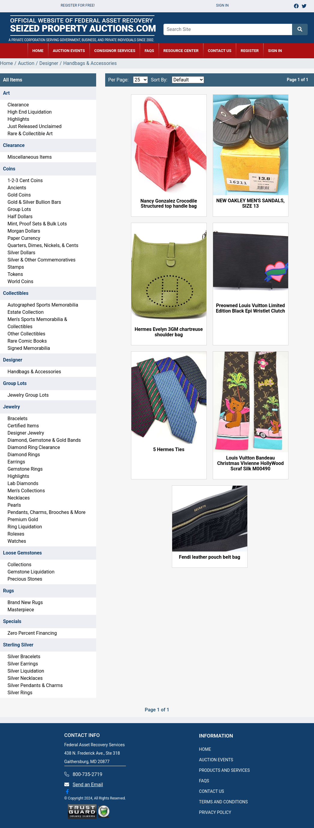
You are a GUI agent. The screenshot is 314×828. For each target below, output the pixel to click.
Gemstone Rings (25, 469)
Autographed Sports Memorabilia (43, 305)
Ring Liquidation (25, 527)
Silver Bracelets (24, 656)
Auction (26, 63)
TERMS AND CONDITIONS (223, 801)
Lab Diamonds (23, 483)
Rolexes (16, 534)
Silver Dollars (21, 252)
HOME (38, 50)
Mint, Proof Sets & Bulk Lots (37, 224)
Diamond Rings (24, 454)
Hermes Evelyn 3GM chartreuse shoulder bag (169, 332)
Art (6, 93)
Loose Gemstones (22, 553)
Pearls (14, 505)
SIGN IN (275, 50)
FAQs (149, 50)
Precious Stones (25, 579)
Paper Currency (24, 238)
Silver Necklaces (25, 678)
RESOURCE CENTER (181, 50)
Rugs (8, 591)
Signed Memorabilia (29, 348)
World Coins (20, 281)
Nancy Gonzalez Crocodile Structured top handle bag (168, 203)
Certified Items (23, 426)
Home (6, 63)
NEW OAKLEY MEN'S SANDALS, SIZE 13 (250, 203)
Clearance (18, 105)
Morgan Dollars (24, 231)
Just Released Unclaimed (35, 126)
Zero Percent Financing (32, 633)
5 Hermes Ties (168, 449)
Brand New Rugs (25, 602)
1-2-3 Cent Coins (25, 180)
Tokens (15, 274)
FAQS (204, 780)
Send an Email (88, 784)
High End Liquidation (30, 112)
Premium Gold (23, 519)
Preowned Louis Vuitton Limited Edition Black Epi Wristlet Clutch (250, 308)
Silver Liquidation (26, 671)
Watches (17, 541)
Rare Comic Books (27, 341)
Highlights (18, 119)
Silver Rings (20, 692)
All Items (12, 80)
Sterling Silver (18, 645)
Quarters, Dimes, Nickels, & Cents (43, 245)
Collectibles (16, 293)
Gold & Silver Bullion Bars (34, 202)
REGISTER (250, 50)
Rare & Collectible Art (30, 133)
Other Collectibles (26, 334)
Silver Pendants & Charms (35, 685)
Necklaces (19, 498)
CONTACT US (219, 50)
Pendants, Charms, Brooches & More (46, 512)
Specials (12, 621)
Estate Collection (26, 312)
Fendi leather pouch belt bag (209, 557)
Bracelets (18, 418)
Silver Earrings (23, 664)
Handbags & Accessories (34, 371)
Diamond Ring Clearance (34, 447)
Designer (48, 63)
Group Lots (19, 209)
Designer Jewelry (26, 433)
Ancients (17, 188)
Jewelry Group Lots (28, 395)
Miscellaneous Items (30, 157)
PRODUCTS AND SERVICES (224, 770)
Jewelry (11, 407)
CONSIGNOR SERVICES (115, 50)
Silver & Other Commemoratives (41, 260)
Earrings (16, 462)
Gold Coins (19, 195)
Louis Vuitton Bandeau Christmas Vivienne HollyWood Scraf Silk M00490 (250, 463)
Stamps (16, 267)
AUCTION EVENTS (69, 50)
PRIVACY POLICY (215, 812)
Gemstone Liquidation (31, 572)
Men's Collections (26, 490)
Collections (20, 564)
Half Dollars (20, 216)
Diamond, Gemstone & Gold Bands (44, 440)
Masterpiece (21, 610)
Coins (9, 169)
